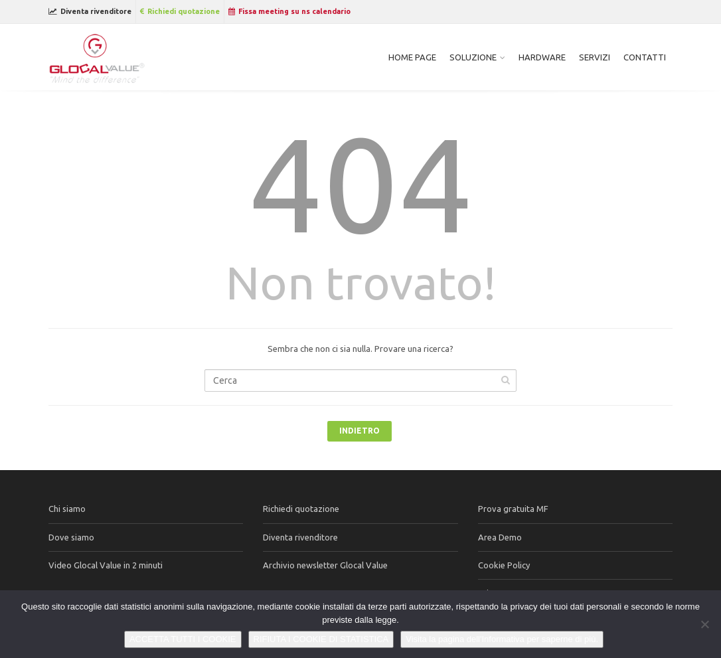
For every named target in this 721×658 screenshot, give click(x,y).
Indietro (359, 430)
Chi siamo (67, 508)
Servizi (594, 57)
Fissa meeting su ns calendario (289, 11)
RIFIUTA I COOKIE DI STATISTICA (321, 639)
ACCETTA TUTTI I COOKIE (182, 639)
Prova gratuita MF (513, 508)
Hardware (542, 57)
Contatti (644, 57)
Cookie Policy (504, 565)
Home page (412, 57)
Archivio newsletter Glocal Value (325, 565)
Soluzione (473, 57)
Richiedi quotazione (180, 11)
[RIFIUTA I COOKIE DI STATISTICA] (704, 624)
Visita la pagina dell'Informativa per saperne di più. (502, 639)
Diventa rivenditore (89, 11)
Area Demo (500, 537)
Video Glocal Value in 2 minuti (105, 565)
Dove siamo (71, 537)
